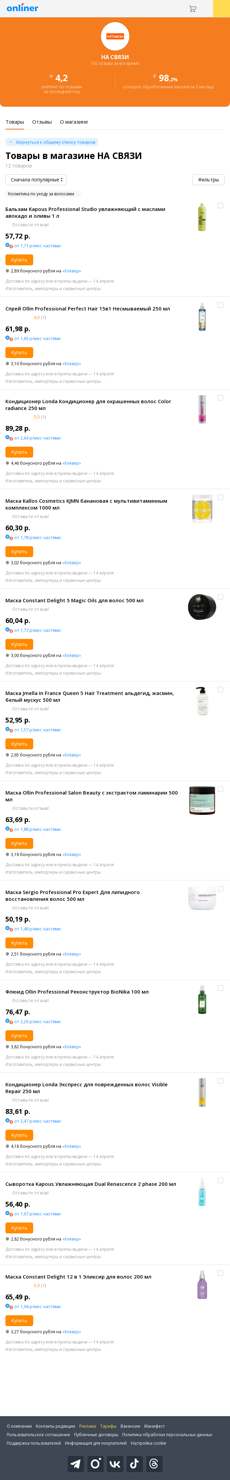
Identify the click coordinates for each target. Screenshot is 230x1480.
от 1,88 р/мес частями (37, 829)
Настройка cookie (148, 1443)
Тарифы (108, 1426)
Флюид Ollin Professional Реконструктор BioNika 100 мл (77, 991)
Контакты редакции (55, 1426)
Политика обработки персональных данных (167, 1435)
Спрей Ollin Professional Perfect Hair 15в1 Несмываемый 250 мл (87, 308)
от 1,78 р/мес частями (37, 537)
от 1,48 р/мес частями (37, 928)
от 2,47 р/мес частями (37, 1121)
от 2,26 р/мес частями (37, 1021)
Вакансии (130, 1426)
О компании (19, 1426)
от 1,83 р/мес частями (37, 338)
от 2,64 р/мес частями (37, 438)
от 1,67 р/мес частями (37, 1213)
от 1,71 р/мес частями (37, 245)
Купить (19, 259)
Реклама (87, 1426)
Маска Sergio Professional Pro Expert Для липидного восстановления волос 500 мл (72, 895)
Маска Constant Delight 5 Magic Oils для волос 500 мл (74, 600)
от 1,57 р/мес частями (37, 729)
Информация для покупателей (96, 1443)
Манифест (154, 1426)
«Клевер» (71, 271)
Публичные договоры (96, 1435)
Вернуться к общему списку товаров (56, 142)
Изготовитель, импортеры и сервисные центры (53, 288)
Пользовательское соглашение (38, 1435)
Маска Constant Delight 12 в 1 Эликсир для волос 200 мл (78, 1276)
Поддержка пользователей (34, 1443)
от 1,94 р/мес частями (37, 1306)
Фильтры (208, 179)
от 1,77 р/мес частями (37, 630)
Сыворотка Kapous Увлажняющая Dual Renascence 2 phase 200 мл (90, 1183)
